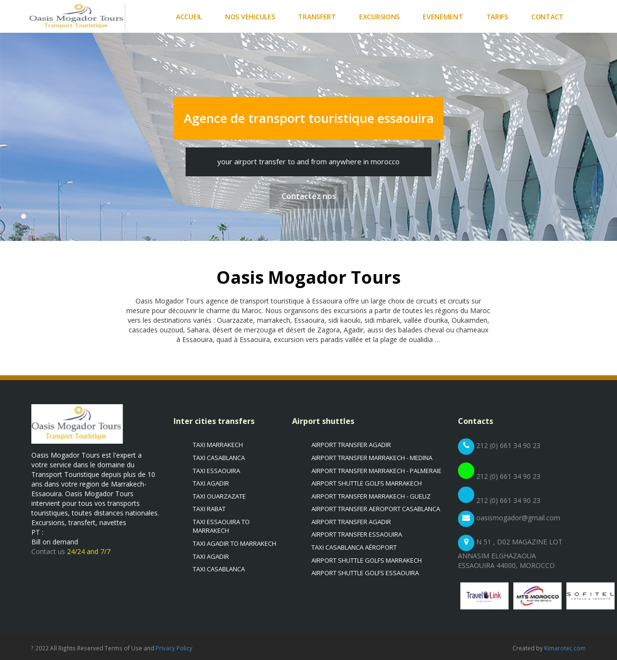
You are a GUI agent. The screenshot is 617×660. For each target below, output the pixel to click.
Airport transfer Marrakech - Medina (371, 457)
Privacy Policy (174, 648)
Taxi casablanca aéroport (354, 547)
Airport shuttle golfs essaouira (365, 572)
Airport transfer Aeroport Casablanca (375, 508)
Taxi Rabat (209, 508)
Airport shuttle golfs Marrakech (366, 483)
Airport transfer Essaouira (356, 534)
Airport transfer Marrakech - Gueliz (370, 496)
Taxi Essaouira (216, 470)
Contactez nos (309, 196)
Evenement (443, 16)
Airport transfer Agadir (351, 444)
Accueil (189, 16)
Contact (547, 16)
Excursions (379, 16)
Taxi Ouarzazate (219, 496)
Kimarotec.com (565, 648)
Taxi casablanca (219, 457)
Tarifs (497, 16)
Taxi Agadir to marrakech (234, 543)
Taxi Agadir (211, 483)
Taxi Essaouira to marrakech (221, 526)
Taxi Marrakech (218, 444)
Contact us (49, 551)
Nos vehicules (250, 16)
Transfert (316, 16)
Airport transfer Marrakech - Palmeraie (376, 470)
